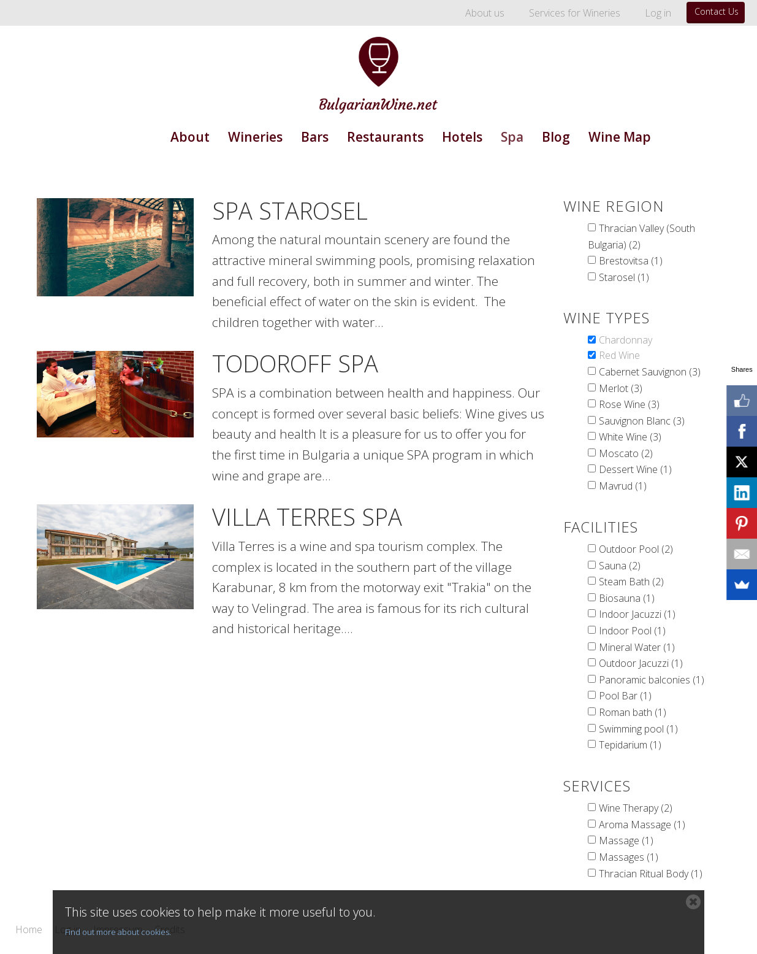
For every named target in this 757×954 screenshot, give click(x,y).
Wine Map (619, 136)
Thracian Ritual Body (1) (650, 873)
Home (28, 930)
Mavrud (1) (623, 486)
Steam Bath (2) (631, 581)
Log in (658, 13)
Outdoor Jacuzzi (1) (641, 663)
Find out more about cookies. (118, 931)
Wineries (255, 136)
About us (484, 13)
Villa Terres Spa (307, 517)
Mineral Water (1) (637, 647)
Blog (556, 136)
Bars (315, 136)
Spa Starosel (290, 210)
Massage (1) (626, 840)
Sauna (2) (620, 565)
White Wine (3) (630, 437)
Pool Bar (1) (625, 695)
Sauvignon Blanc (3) (642, 421)
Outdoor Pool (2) (636, 549)
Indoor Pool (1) (632, 630)
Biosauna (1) (627, 598)
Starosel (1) (624, 277)
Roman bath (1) (632, 712)
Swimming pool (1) (638, 729)
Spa (512, 136)
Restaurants (385, 136)
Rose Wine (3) (629, 404)
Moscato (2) (626, 453)
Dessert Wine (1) (635, 469)
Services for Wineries (574, 13)
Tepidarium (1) (630, 745)
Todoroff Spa (295, 363)
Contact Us (716, 11)
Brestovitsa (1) (631, 260)
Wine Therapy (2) (635, 808)
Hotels (462, 136)
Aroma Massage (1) (642, 824)
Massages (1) (628, 857)
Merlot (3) (620, 388)
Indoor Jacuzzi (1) (637, 614)
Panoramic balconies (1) (651, 680)
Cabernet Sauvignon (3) (650, 372)
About (190, 136)
